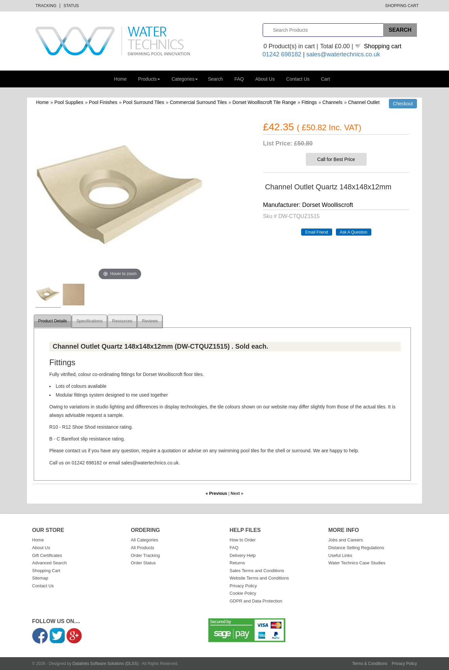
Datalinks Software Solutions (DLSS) (105, 663)
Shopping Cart (402, 5)
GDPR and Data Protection (256, 601)
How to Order (243, 539)
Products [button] (149, 79)
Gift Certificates (47, 555)
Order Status (143, 562)
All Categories (144, 539)
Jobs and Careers (345, 539)
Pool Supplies (68, 102)
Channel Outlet (363, 102)
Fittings (309, 102)
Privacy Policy (243, 585)
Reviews (150, 321)
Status (71, 5)
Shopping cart (382, 46)
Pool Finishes (103, 102)
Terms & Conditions (369, 663)
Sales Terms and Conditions (257, 570)
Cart (325, 79)
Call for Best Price (336, 159)
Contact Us (298, 79)
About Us (265, 79)
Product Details (52, 321)
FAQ (239, 79)
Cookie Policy (243, 593)
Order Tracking (145, 555)
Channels (332, 102)
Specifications (89, 321)
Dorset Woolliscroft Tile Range (264, 102)
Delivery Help (243, 555)
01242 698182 (282, 54)
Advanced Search (49, 562)
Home (120, 79)
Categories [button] (184, 79)
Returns (237, 562)
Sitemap (40, 578)
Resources (122, 321)
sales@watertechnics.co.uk (343, 54)
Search (215, 79)
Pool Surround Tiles (143, 102)
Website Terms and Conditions (259, 578)
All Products (142, 547)
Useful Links (340, 555)
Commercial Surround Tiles (198, 102)
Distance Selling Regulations (356, 547)
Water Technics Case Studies (357, 562)
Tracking (45, 5)
